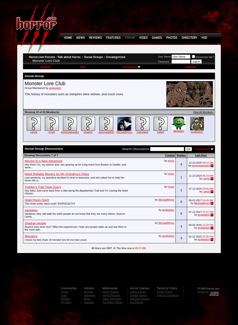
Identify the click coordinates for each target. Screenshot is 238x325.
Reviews (88, 291)
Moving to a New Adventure (44, 161)
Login (64, 295)
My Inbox (66, 302)
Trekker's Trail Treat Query (43, 187)
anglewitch (55, 88)
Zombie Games (138, 295)
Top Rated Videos (112, 302)
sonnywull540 (106, 132)
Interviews (89, 295)
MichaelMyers (124, 132)
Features (89, 302)
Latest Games (138, 291)
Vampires (31, 210)
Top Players (136, 302)
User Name (164, 56)
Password (163, 61)
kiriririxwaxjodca (70, 132)
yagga (33, 132)
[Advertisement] (142, 20)
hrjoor (52, 132)
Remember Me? (203, 57)
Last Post (201, 155)
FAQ (82, 66)
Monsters (31, 236)
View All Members (203, 112)
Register (46, 66)
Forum (64, 291)
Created (170, 155)
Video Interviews (111, 298)
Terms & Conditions (168, 295)
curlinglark (142, 132)
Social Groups (93, 57)
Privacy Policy (164, 291)
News (87, 298)
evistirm (88, 132)
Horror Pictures (111, 295)
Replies (181, 155)
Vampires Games (139, 298)
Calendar (190, 66)
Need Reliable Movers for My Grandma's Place (57, 174)
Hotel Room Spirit (37, 200)
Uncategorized (115, 57)
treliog (160, 132)
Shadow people (35, 223)
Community (132, 66)
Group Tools (202, 149)
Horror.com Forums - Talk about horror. (55, 57)
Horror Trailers (110, 291)
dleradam (178, 131)
